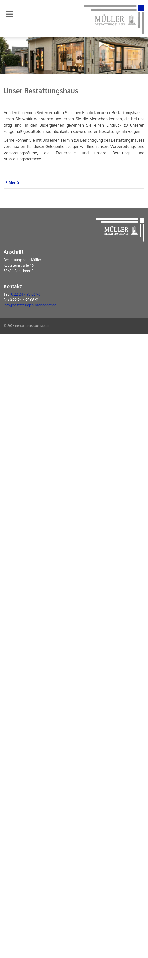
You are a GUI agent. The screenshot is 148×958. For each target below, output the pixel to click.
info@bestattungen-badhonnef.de (30, 305)
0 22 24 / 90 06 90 (25, 294)
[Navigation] (9, 14)
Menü (12, 182)
